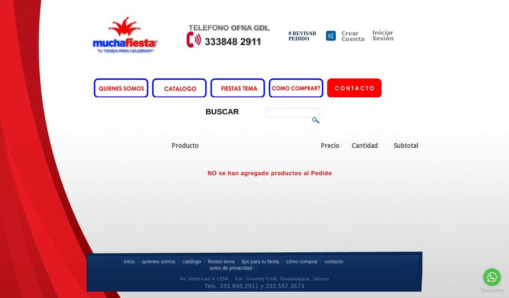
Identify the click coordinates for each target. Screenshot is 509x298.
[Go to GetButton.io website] (492, 290)
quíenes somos (158, 261)
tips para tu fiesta (260, 261)
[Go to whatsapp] (492, 277)
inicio (129, 261)
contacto (333, 261)
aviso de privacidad (231, 268)
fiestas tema (220, 261)
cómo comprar (302, 261)
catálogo (191, 261)
